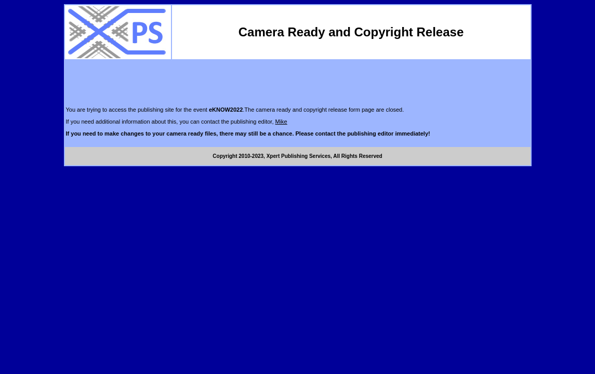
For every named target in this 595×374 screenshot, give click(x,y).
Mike (281, 121)
